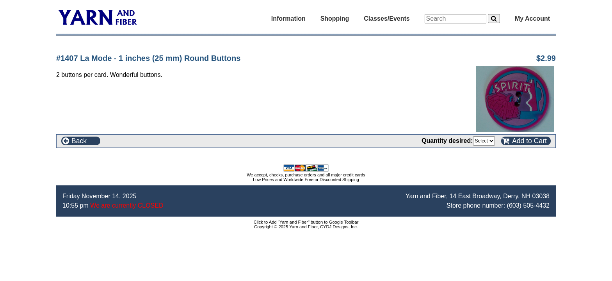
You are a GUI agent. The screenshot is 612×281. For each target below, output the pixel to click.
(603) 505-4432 (528, 205)
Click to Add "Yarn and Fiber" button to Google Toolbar (306, 222)
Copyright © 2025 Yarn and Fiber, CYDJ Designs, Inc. (306, 226)
